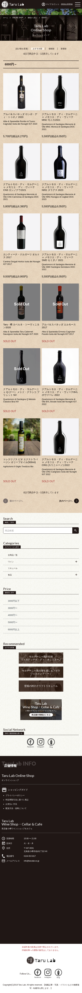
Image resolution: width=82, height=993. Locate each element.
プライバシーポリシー (15, 795)
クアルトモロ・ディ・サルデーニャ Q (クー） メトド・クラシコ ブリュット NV (21, 392)
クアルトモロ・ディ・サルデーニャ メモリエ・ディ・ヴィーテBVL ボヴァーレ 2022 (60, 392)
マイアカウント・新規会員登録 (59, 4)
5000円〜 (12, 622)
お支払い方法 (11, 804)
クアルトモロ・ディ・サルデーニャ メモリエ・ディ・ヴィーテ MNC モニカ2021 (60, 117)
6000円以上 (14, 629)
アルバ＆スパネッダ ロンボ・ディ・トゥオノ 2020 (20, 115)
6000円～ (45, 18)
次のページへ (65, 501)
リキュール (12, 568)
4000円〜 (12, 615)
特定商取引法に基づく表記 (17, 800)
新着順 (63, 49)
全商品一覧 (12, 555)
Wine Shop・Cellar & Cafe (22, 824)
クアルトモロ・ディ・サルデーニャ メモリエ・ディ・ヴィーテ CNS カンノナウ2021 (21, 187)
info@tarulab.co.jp (31, 861)
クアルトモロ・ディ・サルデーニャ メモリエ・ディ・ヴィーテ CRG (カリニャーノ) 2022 (60, 462)
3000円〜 (12, 608)
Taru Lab (8, 821)
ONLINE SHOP (17, 18)
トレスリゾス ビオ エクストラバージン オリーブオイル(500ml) (20, 461)
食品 (10, 575)
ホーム (5, 18)
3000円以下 (14, 601)
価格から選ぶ (32, 18)
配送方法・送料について (16, 808)
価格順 (51, 49)
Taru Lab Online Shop (18, 775)
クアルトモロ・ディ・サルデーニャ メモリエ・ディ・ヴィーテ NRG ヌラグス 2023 (60, 187)
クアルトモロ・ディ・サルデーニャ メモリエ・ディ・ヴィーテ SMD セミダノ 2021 (60, 257)
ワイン (11, 562)
